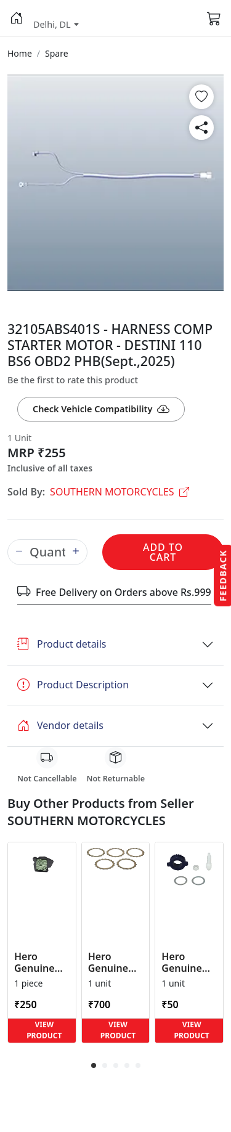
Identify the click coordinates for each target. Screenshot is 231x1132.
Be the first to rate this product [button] (72, 380)
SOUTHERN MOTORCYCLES (119, 492)
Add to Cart (163, 552)
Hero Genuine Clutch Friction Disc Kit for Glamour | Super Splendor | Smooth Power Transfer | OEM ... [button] (114, 962)
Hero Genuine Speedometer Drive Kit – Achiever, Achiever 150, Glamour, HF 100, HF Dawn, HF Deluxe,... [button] (189, 962)
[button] (16, 18)
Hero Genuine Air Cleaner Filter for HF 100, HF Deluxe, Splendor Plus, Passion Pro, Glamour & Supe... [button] (40, 962)
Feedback (223, 575)
